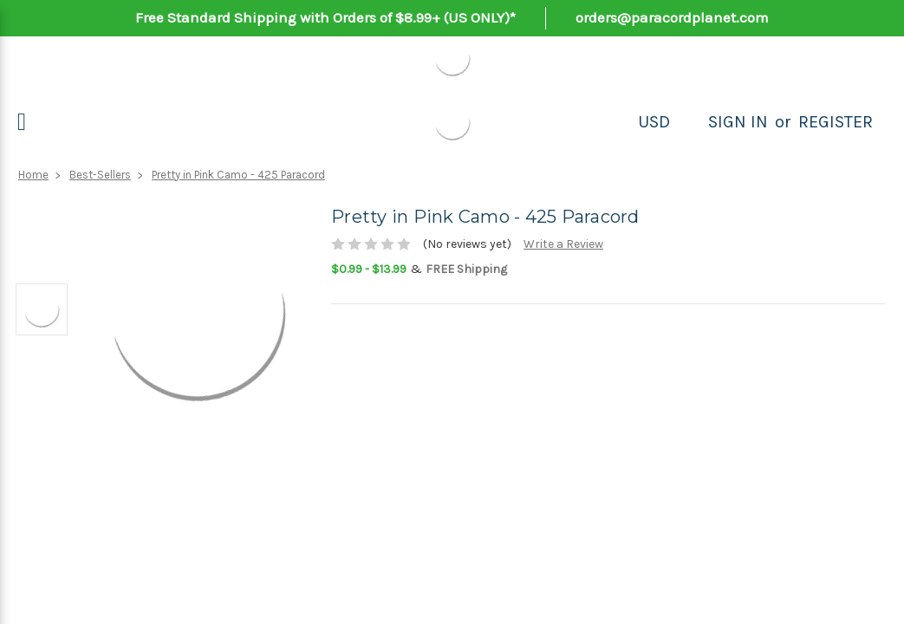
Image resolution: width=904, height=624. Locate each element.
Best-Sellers (100, 174)
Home (33, 174)
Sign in (738, 122)
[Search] (689, 122)
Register (835, 122)
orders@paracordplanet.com (672, 17)
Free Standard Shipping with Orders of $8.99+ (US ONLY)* (325, 17)
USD (654, 122)
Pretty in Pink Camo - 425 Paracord (238, 174)
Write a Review (563, 244)
